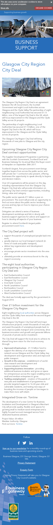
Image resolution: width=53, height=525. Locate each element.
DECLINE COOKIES (44, 8)
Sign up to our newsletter (14, 449)
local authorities (27, 313)
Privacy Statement (26, 463)
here (22, 226)
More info (5, 8)
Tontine (19, 424)
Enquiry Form (26, 470)
